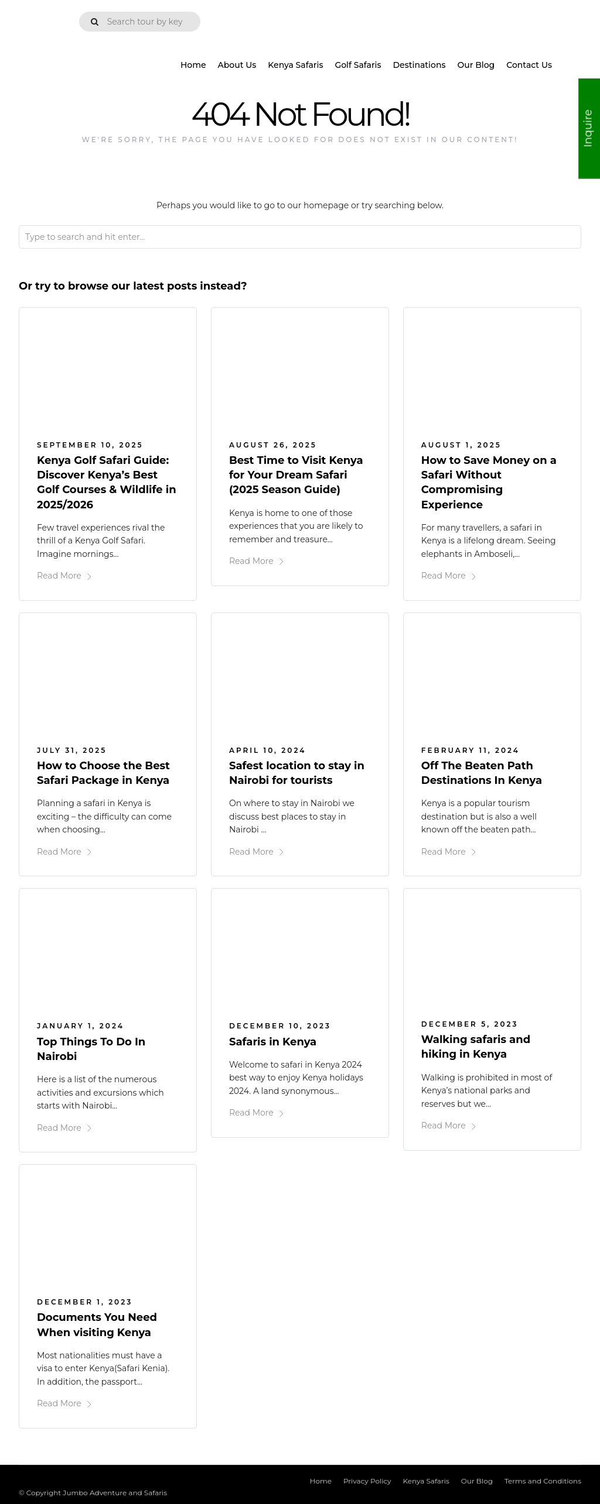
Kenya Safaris (295, 65)
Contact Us (529, 65)
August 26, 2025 (273, 444)
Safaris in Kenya (272, 1041)
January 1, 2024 (80, 1025)
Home (193, 65)
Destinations (419, 65)
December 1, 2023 (84, 1301)
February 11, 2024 (470, 749)
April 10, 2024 (267, 749)
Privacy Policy (367, 1479)
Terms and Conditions (542, 1479)
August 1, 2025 (461, 444)
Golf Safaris (358, 65)
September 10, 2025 (90, 444)
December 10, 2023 (280, 1025)
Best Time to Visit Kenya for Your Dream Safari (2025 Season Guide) (296, 475)
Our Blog (476, 65)
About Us (237, 65)
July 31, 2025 (72, 749)
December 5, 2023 (470, 1023)
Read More (65, 575)
